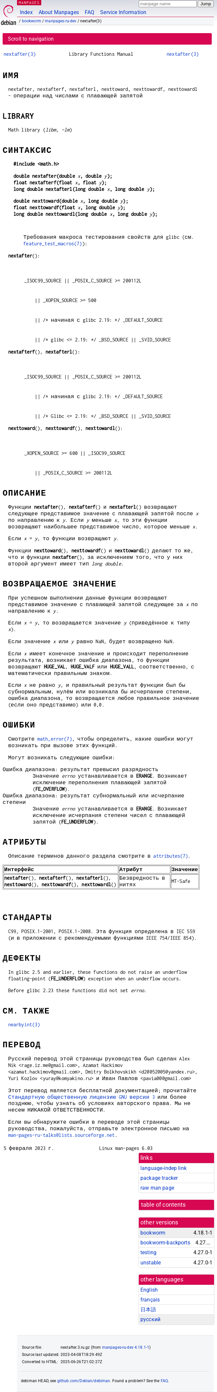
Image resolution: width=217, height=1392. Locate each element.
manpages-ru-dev (60, 21)
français (150, 1300)
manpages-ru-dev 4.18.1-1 (126, 1347)
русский (150, 1319)
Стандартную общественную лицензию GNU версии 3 (81, 1097)
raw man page (157, 1188)
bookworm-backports (165, 1242)
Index (26, 12)
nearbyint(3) (24, 1024)
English (149, 1290)
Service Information (123, 12)
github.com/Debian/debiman (83, 1381)
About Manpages (59, 12)
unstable (150, 1262)
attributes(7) (170, 856)
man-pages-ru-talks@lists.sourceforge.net (61, 1135)
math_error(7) (54, 739)
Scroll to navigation (31, 39)
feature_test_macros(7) (52, 243)
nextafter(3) (20, 54)
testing (148, 1252)
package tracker (159, 1178)
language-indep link (163, 1168)
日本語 (148, 1309)
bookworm (31, 21)
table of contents (163, 1204)
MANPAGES (29, 2)
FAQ (89, 12)
